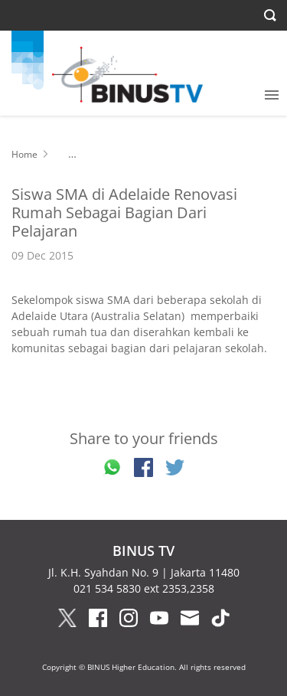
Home (24, 154)
